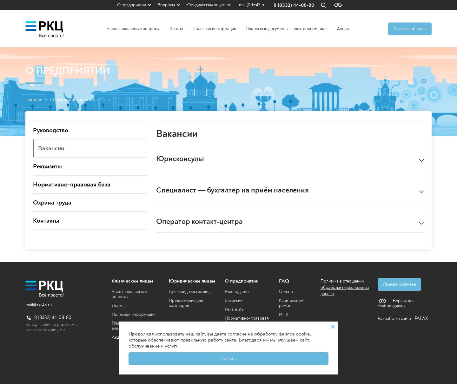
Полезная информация (214, 28)
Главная (34, 100)
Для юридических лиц (189, 291)
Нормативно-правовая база (247, 321)
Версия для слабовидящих (396, 303)
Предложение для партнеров (186, 303)
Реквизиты (234, 309)
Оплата (286, 291)
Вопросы (166, 5)
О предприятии (131, 5)
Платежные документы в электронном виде (287, 28)
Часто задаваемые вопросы (133, 28)
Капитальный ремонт (291, 303)
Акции (343, 28)
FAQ (284, 281)
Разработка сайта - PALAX (403, 318)
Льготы (176, 28)
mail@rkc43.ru (252, 5)
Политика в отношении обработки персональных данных (345, 287)
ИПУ (283, 314)
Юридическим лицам (206, 5)
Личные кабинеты (410, 28)
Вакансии (233, 300)
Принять (228, 358)
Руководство (237, 291)
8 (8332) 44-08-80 (294, 5)
